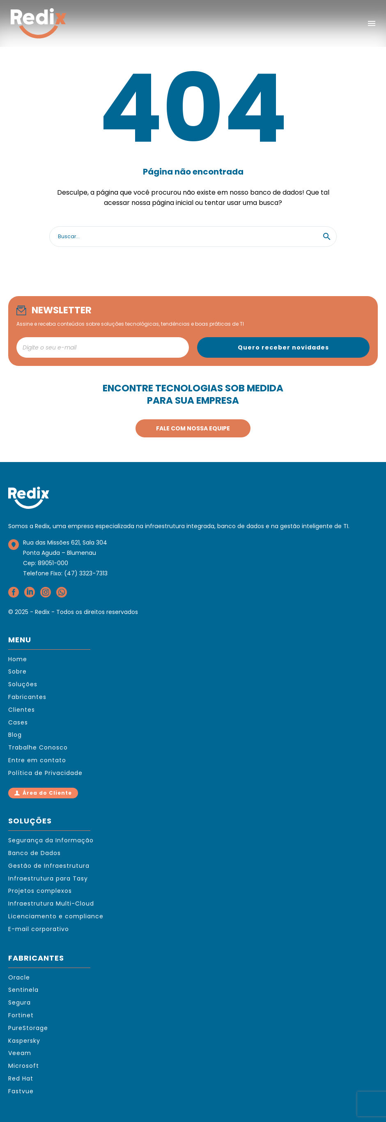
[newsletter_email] (102, 347)
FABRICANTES (36, 958)
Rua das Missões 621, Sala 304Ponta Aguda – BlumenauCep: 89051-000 (65, 552)
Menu (371, 23)
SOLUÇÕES (30, 821)
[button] (327, 236)
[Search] (193, 236)
